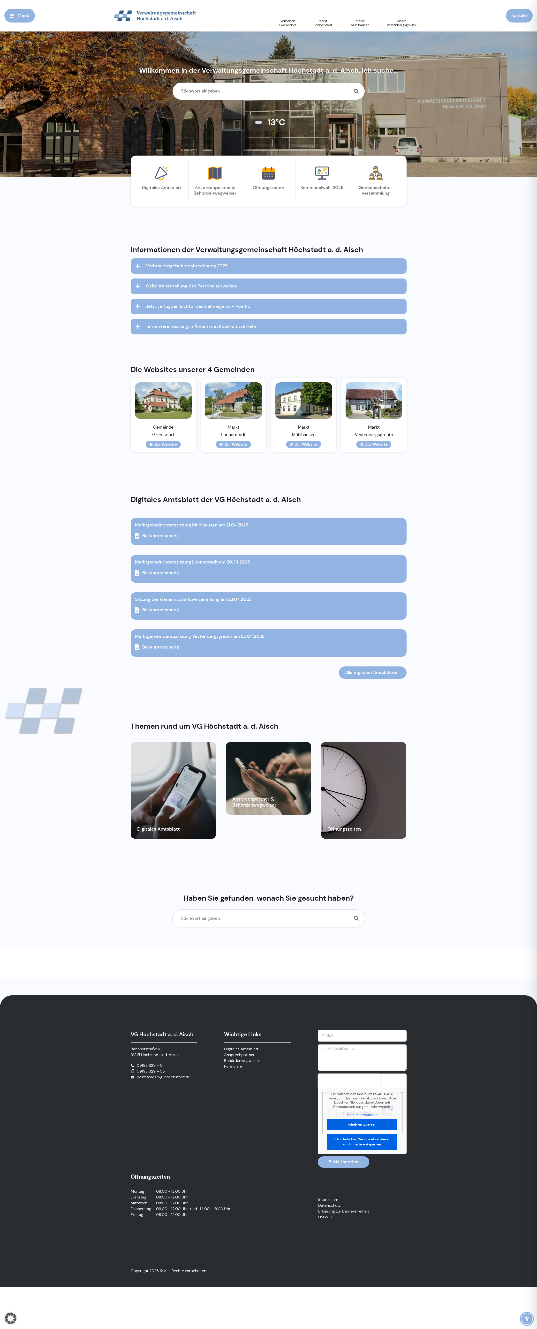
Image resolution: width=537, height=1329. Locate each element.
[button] (10, 1318)
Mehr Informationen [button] (362, 1115)
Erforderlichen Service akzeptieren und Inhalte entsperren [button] (362, 1141)
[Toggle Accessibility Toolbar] (526, 1318)
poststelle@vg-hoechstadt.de (163, 1077)
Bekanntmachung (157, 536)
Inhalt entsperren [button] (362, 1124)
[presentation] (349, 1081)
